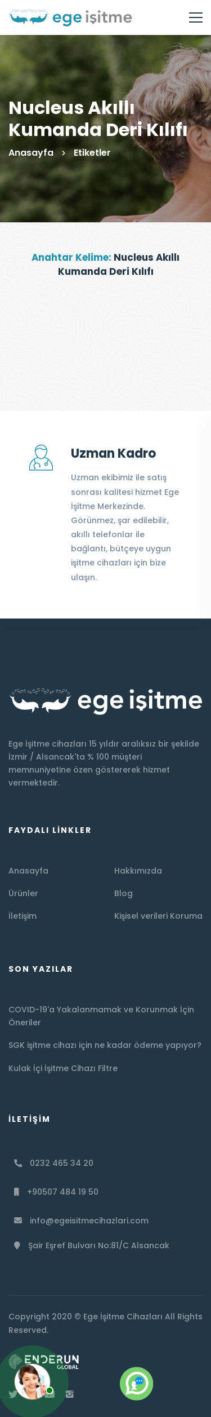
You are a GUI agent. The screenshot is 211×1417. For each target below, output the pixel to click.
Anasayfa (30, 152)
